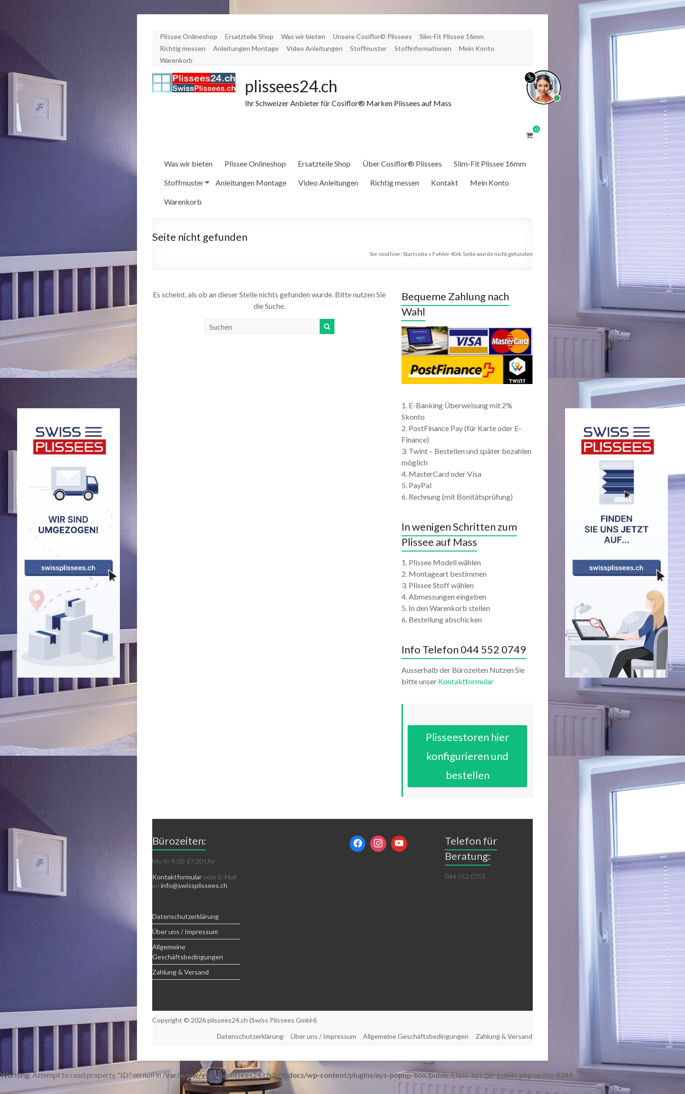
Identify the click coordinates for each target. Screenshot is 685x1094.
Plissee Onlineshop (188, 36)
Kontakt (444, 182)
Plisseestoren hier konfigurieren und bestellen (467, 756)
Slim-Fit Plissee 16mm (452, 36)
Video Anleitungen (314, 48)
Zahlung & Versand (180, 972)
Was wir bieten (303, 36)
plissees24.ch (295, 86)
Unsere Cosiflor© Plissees (372, 36)
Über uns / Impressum (185, 932)
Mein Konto (476, 48)
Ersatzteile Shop (249, 36)
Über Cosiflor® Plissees (402, 163)
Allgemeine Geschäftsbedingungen (416, 1036)
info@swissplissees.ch (194, 886)
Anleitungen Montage (246, 48)
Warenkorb (176, 60)
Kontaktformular (466, 681)
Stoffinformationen (422, 48)
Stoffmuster (368, 48)
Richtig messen (183, 48)
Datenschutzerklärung (185, 917)
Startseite (415, 254)
